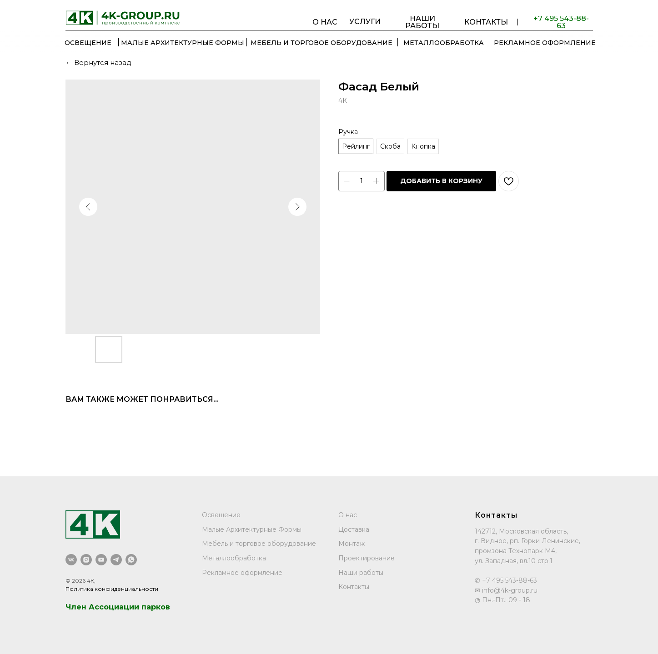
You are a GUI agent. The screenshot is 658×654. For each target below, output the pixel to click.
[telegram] (116, 559)
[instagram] (86, 559)
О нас (347, 515)
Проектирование (366, 558)
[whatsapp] (131, 559)
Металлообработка (234, 558)
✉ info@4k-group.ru (506, 590)
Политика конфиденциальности (111, 588)
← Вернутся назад (98, 62)
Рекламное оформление (242, 573)
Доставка (353, 529)
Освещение (221, 515)
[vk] (71, 559)
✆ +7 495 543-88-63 (506, 580)
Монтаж (351, 543)
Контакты (353, 587)
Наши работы (360, 573)
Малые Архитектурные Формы (251, 529)
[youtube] (101, 559)
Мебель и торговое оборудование (259, 543)
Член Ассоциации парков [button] (117, 607)
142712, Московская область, (521, 531)
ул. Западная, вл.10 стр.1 (514, 561)
